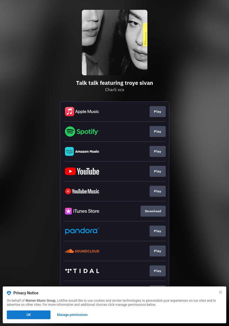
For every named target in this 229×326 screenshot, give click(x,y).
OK (28, 315)
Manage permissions (72, 315)
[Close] (220, 292)
